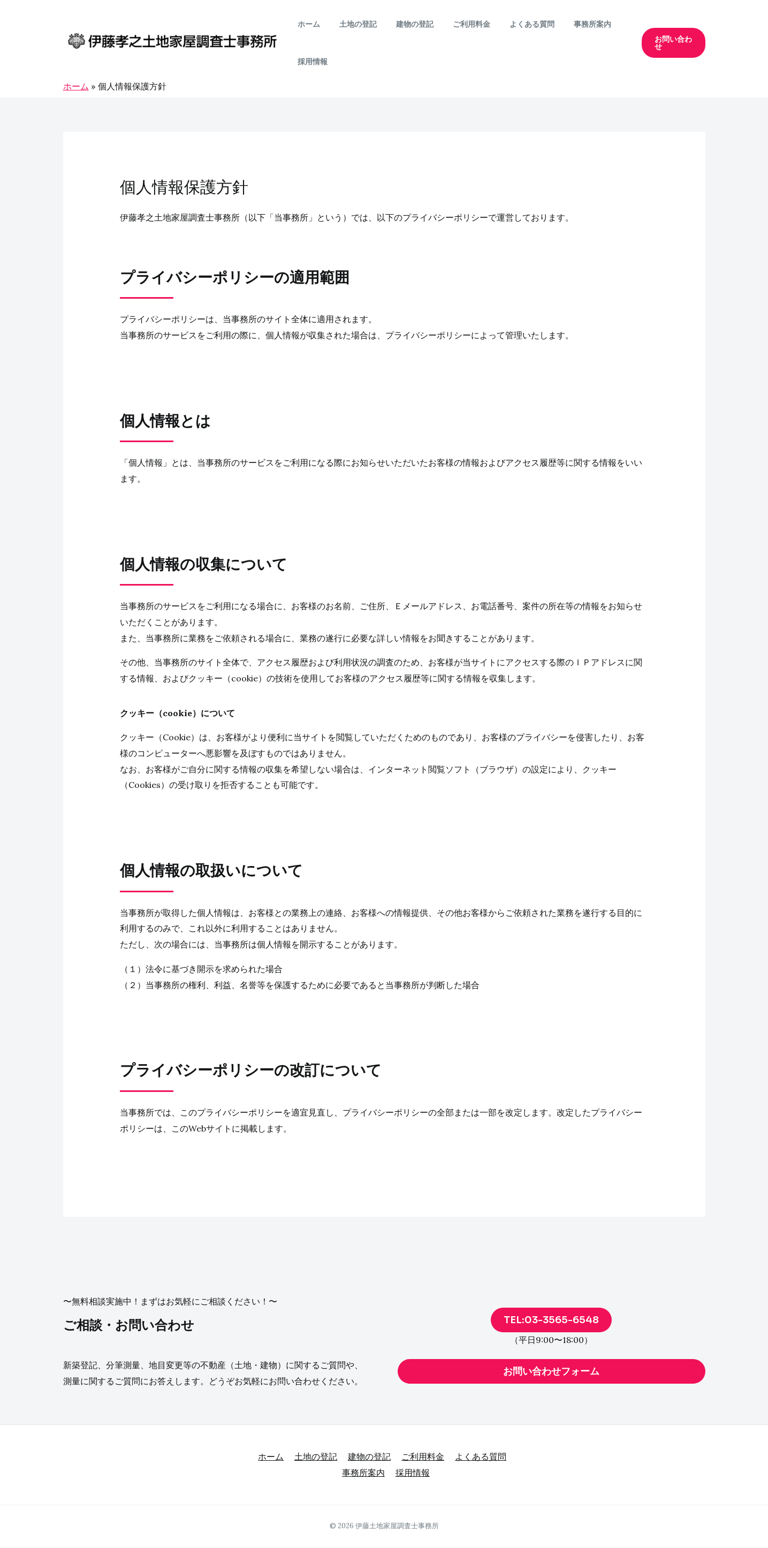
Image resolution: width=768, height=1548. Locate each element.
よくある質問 (512, 24)
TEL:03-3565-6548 (551, 1320)
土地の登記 (351, 24)
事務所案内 (569, 24)
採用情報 (310, 61)
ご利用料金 (456, 24)
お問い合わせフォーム (551, 1371)
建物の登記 (404, 24)
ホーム (306, 24)
